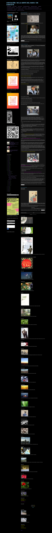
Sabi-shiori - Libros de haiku (20, 10)
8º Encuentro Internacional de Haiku (11, 10)
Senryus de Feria (24, 7)
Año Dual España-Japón (25, 41)
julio (9, 174)
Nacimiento (23, 189)
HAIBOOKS (39, 6)
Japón (28, 41)
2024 (8, 158)
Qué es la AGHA (14, 6)
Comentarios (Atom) (34, 214)
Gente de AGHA (20, 6)
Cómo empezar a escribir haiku (11, 7)
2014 (8, 169)
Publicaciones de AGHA (34, 6)
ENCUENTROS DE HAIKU (26, 6)
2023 (8, 159)
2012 (8, 186)
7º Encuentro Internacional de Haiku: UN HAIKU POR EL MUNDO (14, 151)
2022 (8, 160)
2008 (8, 191)
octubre (10, 172)
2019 (8, 163)
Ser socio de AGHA (18, 7)
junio (9, 180)
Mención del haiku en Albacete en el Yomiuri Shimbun (30, 14)
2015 (8, 168)
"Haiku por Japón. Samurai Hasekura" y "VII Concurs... (12, 178)
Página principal (9, 6)
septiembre (10, 173)
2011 (8, 187)
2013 (8, 170)
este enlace (44, 208)
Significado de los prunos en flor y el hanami (33, 7)
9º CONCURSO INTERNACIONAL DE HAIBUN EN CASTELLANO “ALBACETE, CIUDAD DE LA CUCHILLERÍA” (14, 143)
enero (9, 185)
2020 (8, 162)
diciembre (10, 171)
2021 (8, 161)
